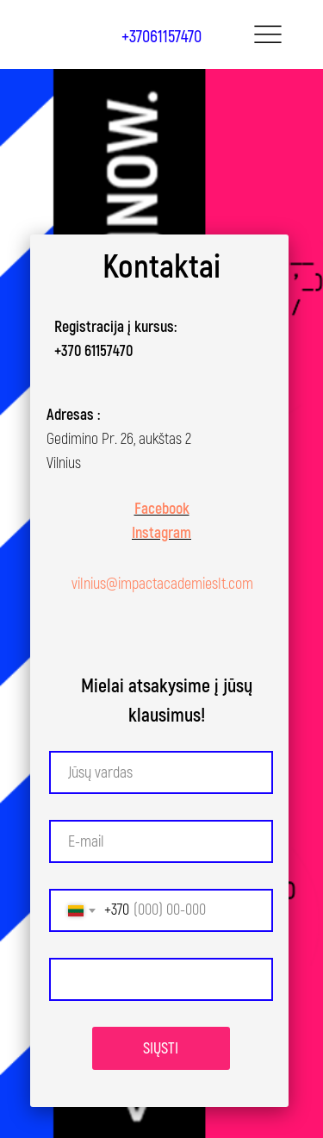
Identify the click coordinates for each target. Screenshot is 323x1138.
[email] (161, 841)
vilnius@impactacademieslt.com (162, 584)
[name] (161, 772)
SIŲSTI (160, 1049)
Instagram (161, 533)
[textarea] (161, 979)
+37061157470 (161, 36)
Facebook (161, 509)
